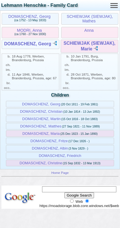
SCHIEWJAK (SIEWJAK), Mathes (90, 18)
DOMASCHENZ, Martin (41, 119)
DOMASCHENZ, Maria (41, 133)
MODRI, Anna (29, 30)
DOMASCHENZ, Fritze (49, 141)
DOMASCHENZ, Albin (50, 148)
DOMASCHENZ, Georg (29, 16)
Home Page (60, 172)
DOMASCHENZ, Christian (41, 111)
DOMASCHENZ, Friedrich (60, 156)
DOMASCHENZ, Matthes (40, 126)
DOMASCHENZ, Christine (40, 163)
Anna (88, 30)
